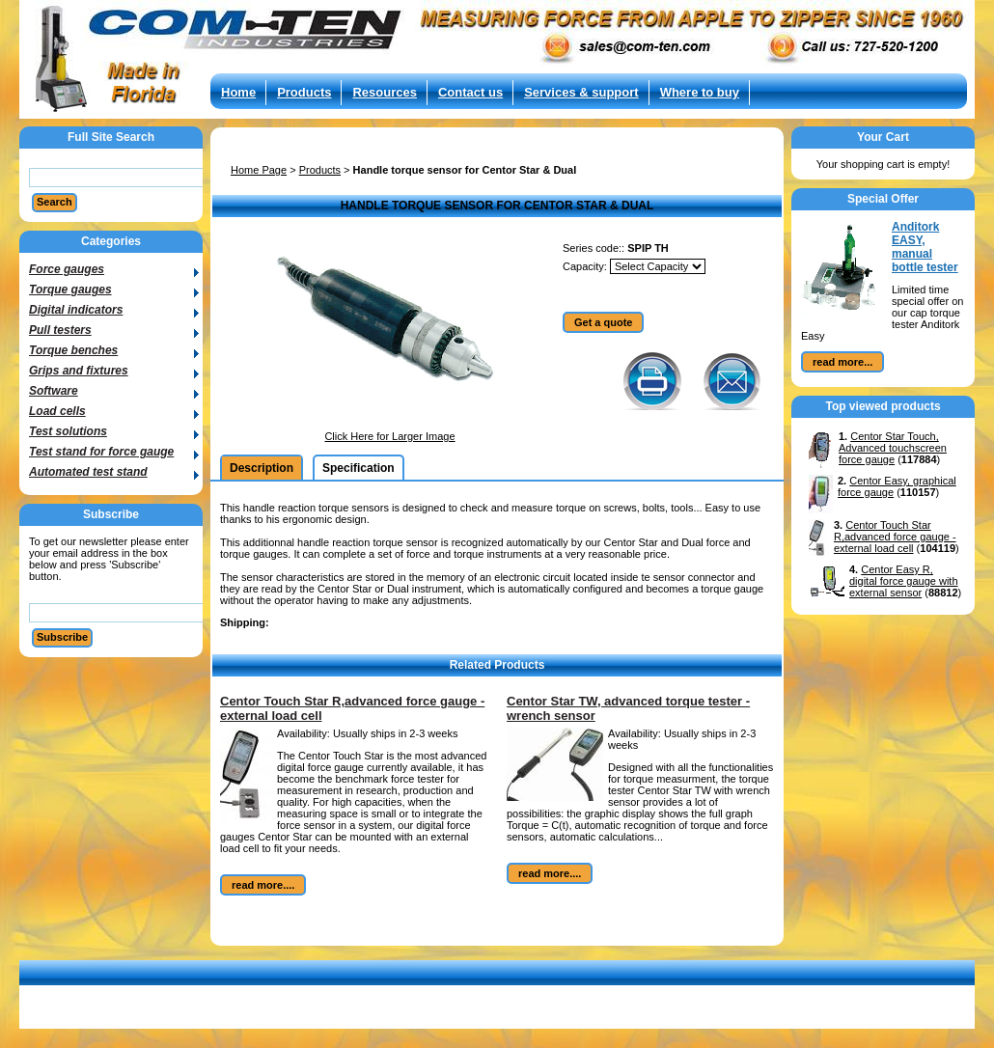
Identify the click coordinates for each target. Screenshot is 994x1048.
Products (320, 170)
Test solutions (68, 431)
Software (53, 391)
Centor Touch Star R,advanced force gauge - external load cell (895, 536)
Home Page (259, 170)
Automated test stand (88, 472)
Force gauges (66, 269)
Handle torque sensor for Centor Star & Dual (465, 170)
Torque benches (73, 350)
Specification (358, 468)
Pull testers (60, 330)
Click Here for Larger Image (389, 436)
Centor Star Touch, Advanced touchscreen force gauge (893, 447)
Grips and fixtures (78, 370)
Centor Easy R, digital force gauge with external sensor (903, 581)
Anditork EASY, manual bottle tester (925, 247)
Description (261, 468)
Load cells (57, 411)
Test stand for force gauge (101, 451)
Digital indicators (76, 310)
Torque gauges (70, 289)
